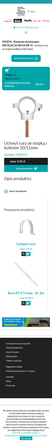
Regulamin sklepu (14, 366)
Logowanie (19, 27)
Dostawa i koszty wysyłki (18, 343)
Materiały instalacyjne (26, 41)
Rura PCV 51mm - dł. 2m (26, 293)
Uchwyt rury (25, 244)
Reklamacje (11, 356)
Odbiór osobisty (14, 360)
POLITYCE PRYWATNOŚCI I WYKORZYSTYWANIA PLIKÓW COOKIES (26, 434)
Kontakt (10, 376)
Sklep (8, 381)
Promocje (10, 385)
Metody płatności (14, 347)
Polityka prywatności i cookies (20, 371)
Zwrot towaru (12, 352)
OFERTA (7, 41)
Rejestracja (32, 27)
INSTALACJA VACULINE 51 (17, 45)
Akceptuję (26, 438)
